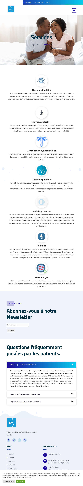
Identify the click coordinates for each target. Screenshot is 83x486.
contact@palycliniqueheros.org (58, 460)
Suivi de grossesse (41, 211)
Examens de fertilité (41, 122)
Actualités (11, 465)
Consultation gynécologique (41, 150)
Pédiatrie (41, 245)
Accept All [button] (20, 481)
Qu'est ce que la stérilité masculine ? (23, 364)
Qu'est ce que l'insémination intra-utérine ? (25, 394)
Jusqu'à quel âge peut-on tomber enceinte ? (25, 401)
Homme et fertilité (41, 90)
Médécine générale (41, 179)
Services (10, 461)
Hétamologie (41, 277)
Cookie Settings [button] (9, 481)
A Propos (11, 458)
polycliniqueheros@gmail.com (58, 463)
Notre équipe (12, 468)
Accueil (36, 44)
